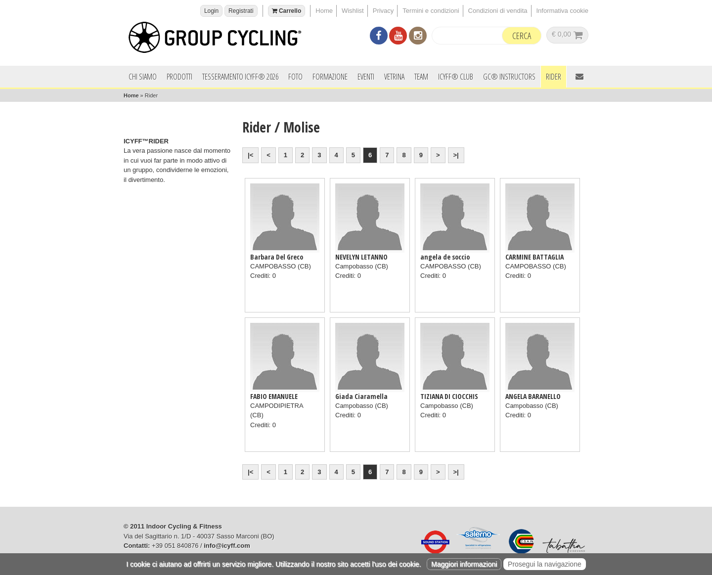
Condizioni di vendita (498, 10)
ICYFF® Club (455, 76)
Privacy (383, 10)
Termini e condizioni (430, 10)
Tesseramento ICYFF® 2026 (240, 76)
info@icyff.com (227, 545)
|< (250, 155)
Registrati (241, 10)
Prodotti (179, 76)
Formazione (330, 76)
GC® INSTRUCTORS (509, 76)
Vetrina (394, 76)
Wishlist (353, 10)
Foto (295, 76)
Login (211, 10)
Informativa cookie (562, 10)
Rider (553, 76)
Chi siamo (143, 76)
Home (324, 10)
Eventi (365, 76)
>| (456, 155)
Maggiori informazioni (464, 564)
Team (421, 76)
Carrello (287, 10)
